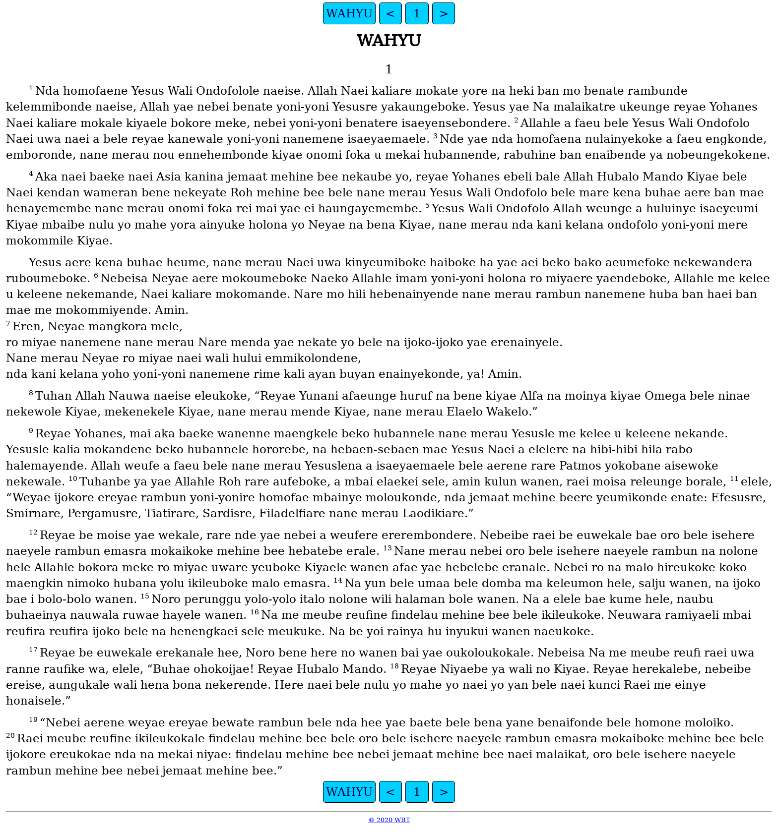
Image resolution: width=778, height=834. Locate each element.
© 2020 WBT (389, 820)
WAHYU (349, 13)
